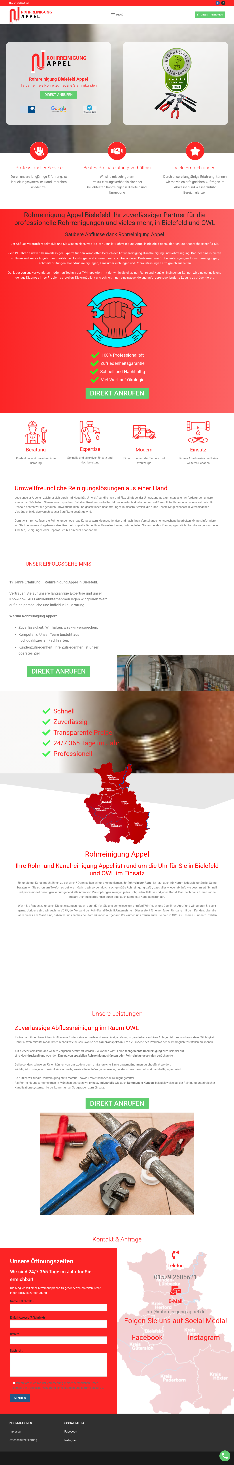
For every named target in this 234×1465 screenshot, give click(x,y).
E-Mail (175, 1301)
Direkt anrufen (210, 14)
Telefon (175, 1265)
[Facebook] (218, 3)
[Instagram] (223, 3)
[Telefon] (175, 1254)
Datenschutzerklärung (23, 1440)
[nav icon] (117, 15)
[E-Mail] (175, 1290)
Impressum (16, 1431)
